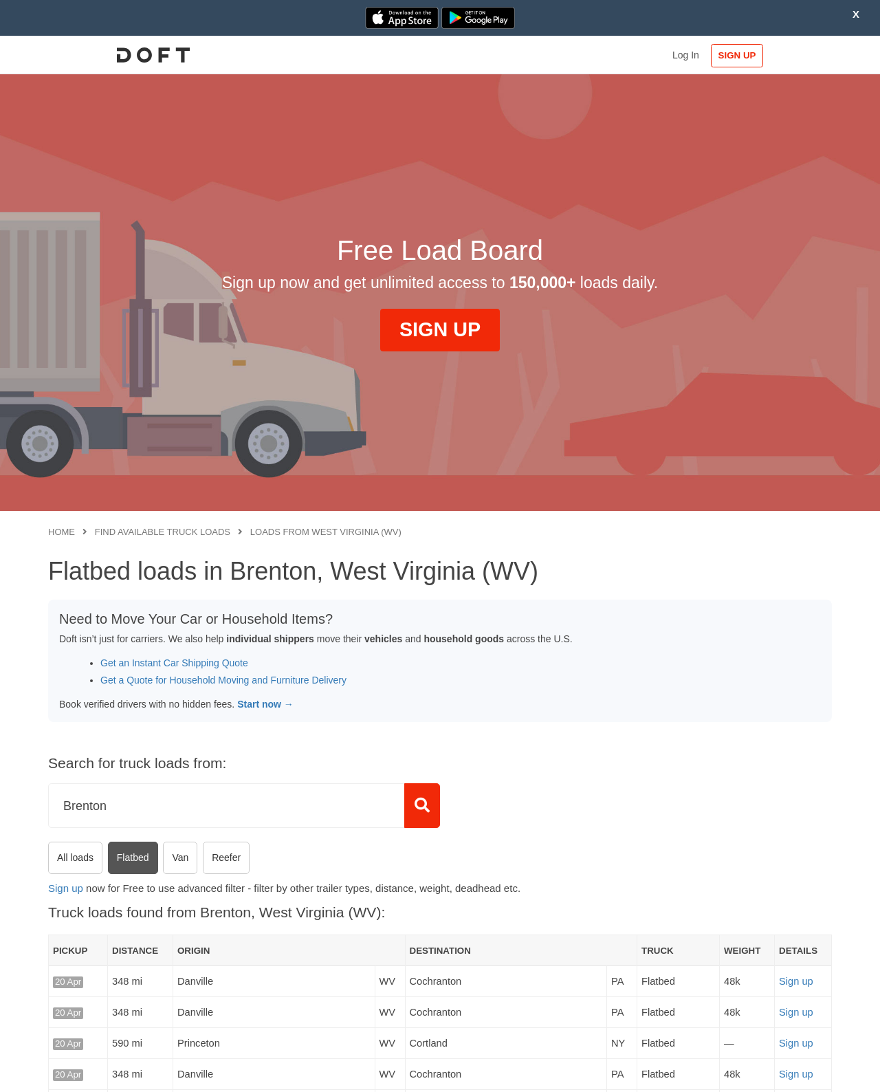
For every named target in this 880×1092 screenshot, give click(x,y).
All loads (75, 857)
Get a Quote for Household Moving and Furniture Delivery (223, 680)
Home (61, 532)
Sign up (65, 888)
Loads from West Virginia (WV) (326, 532)
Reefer (226, 857)
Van (180, 857)
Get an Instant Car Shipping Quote (174, 662)
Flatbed (133, 857)
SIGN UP (787, 55)
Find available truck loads (162, 532)
